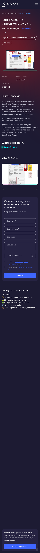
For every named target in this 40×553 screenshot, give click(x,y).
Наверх (37, 549)
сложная (6, 43)
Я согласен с (18, 263)
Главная (5, 13)
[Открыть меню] (36, 4)
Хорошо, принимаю (20, 546)
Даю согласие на (20, 268)
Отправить (20, 275)
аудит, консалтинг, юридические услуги (19, 38)
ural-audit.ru (27, 29)
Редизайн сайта (10, 147)
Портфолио (13, 13)
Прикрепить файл (14, 256)
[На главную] (10, 4)
